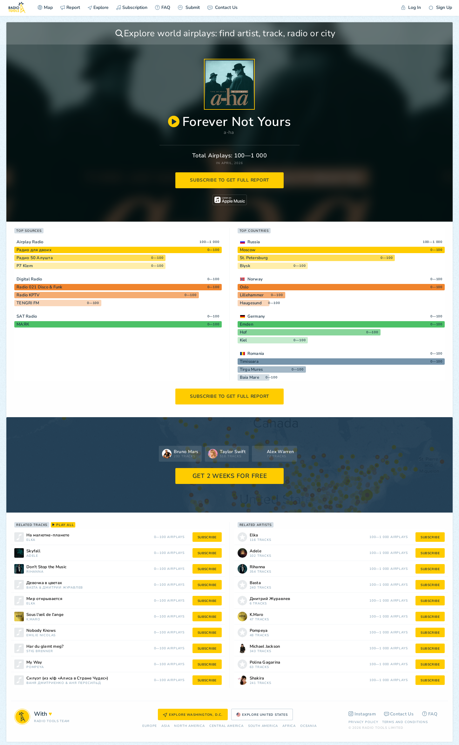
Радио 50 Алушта (35, 258)
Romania (255, 353)
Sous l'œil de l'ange (45, 615)
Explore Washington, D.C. (193, 715)
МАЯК (23, 324)
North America (189, 726)
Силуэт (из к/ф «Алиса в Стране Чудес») (67, 678)
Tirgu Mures (251, 369)
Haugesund (251, 303)
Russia (253, 242)
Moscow (248, 250)
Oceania (308, 726)
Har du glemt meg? (45, 646)
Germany (256, 316)
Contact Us (222, 7)
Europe (149, 726)
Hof (243, 332)
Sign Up (440, 7)
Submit (189, 7)
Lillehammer (252, 295)
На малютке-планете (48, 535)
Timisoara (249, 361)
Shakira (257, 678)
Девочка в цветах (44, 583)
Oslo (244, 287)
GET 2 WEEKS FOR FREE (229, 476)
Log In (411, 7)
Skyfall (33, 551)
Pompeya (35, 667)
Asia (165, 726)
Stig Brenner (39, 651)
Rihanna (35, 572)
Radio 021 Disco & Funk (40, 287)
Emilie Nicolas (41, 635)
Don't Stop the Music (46, 567)
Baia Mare (249, 377)
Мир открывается (44, 599)
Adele (32, 556)
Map (45, 7)
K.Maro (33, 619)
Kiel (243, 340)
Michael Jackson (265, 646)
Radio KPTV (28, 295)
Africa (289, 726)
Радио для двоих (34, 250)
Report (70, 7)
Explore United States (262, 715)
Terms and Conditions (405, 722)
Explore (98, 7)
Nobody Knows (41, 630)
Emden (246, 324)
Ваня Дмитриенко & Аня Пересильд (63, 683)
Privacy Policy (363, 722)
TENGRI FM (28, 303)
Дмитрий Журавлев (63, 588)
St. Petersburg (254, 258)
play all (63, 525)
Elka (30, 540)
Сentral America (226, 726)
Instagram (362, 714)
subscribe (207, 537)
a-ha (229, 132)
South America (263, 726)
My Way (34, 662)
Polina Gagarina (265, 662)
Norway (255, 279)
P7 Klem (25, 266)
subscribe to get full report (229, 180)
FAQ (162, 7)
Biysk (245, 266)
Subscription (131, 7)
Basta (32, 588)
